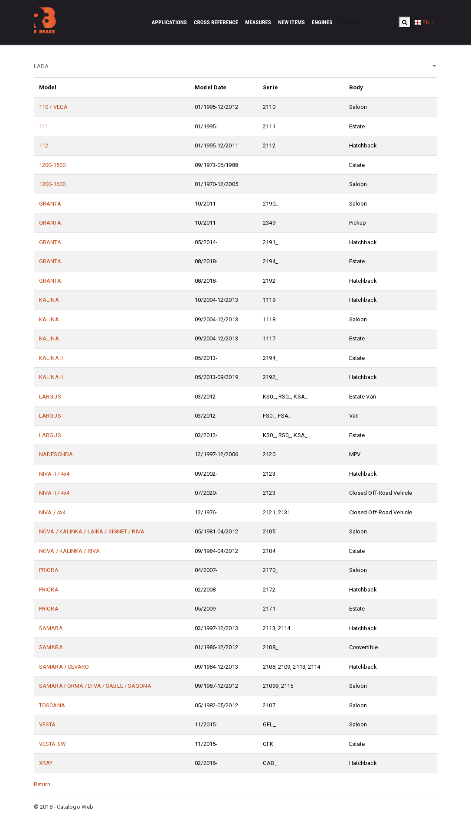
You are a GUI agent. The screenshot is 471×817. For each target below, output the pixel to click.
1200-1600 (52, 184)
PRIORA (49, 570)
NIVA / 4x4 (52, 512)
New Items (291, 22)
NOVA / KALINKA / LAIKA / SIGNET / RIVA (91, 531)
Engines (322, 22)
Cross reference (216, 22)
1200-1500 (52, 165)
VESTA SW (52, 744)
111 (43, 126)
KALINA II (51, 358)
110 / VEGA (53, 107)
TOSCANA (52, 705)
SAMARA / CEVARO (64, 666)
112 (43, 145)
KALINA (49, 300)
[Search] (369, 22)
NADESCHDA (56, 454)
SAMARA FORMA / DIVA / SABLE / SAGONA (95, 686)
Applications (169, 22)
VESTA (47, 724)
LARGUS (50, 396)
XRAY (45, 763)
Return (42, 784)
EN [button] (421, 22)
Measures (258, 22)
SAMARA (51, 628)
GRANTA (50, 203)
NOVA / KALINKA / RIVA (69, 551)
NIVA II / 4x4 (54, 474)
